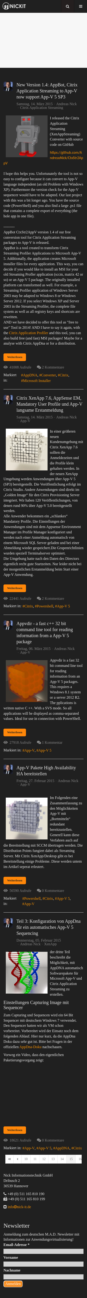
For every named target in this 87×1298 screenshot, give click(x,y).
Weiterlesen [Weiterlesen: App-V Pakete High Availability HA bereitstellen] (14, 880)
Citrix (64, 375)
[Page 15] (71, 1159)
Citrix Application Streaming (41, 108)
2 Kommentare (53, 367)
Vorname (10, 1257)
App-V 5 (63, 606)
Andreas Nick (66, 104)
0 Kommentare (53, 891)
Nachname (11, 1270)
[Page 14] (62, 1159)
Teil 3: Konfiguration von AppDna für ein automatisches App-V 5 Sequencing (48, 927)
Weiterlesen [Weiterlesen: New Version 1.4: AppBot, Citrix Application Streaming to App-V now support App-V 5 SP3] (14, 357)
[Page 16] (80, 1159)
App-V (25, 421)
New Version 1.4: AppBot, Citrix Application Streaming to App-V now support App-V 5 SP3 (46, 90)
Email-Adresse (16, 1245)
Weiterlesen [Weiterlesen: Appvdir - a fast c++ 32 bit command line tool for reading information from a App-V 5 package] (14, 732)
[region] (43, 40)
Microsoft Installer (37, 381)
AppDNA (30, 375)
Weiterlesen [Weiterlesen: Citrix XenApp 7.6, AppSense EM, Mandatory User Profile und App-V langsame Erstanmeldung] (14, 588)
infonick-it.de (19, 1207)
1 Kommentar (52, 742)
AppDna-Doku (30, 1047)
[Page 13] (53, 1159)
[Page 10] (26, 1159)
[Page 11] (34, 1159)
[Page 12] (43, 1159)
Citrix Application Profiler (28, 333)
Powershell (45, 606)
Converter (48, 375)
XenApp (50, 944)
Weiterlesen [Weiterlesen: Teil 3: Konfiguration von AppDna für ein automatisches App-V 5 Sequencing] (14, 1130)
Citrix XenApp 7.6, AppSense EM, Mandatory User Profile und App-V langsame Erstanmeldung (49, 404)
